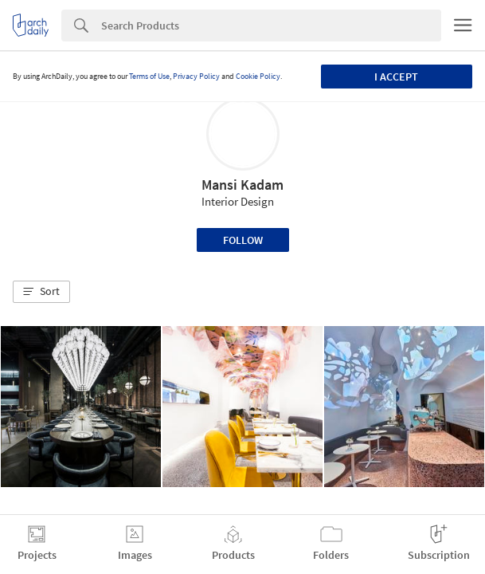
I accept (396, 76)
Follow (243, 240)
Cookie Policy (258, 76)
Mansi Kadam (242, 184)
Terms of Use (149, 76)
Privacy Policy (196, 76)
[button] (41, 292)
